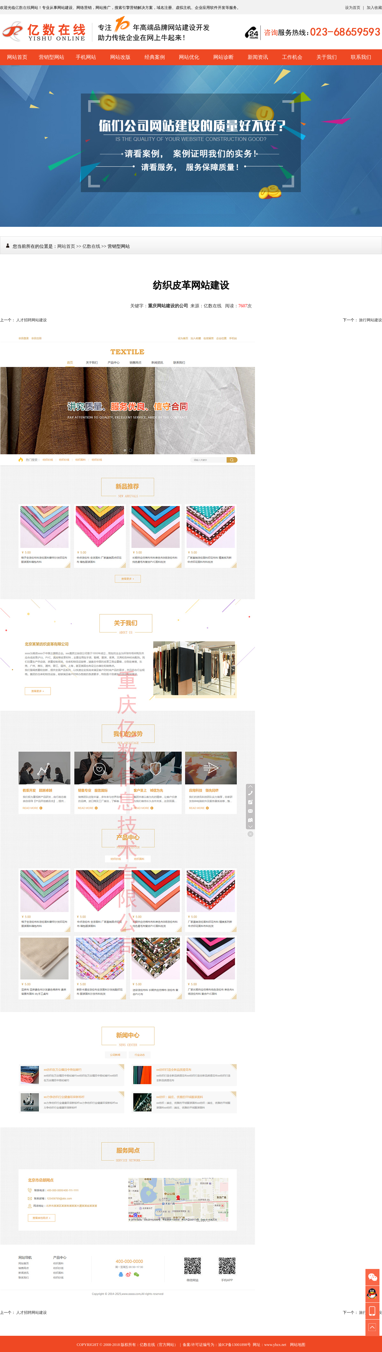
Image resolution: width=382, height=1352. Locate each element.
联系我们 (361, 57)
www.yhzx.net (275, 1344)
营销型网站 (51, 57)
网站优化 (189, 57)
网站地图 (297, 1344)
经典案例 (155, 57)
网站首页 (17, 57)
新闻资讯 (258, 57)
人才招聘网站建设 (31, 320)
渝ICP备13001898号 (234, 1344)
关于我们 (326, 57)
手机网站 (86, 57)
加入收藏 (374, 7)
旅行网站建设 (370, 320)
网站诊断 (223, 57)
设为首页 (352, 7)
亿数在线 (23, 7)
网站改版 (120, 57)
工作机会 (292, 57)
